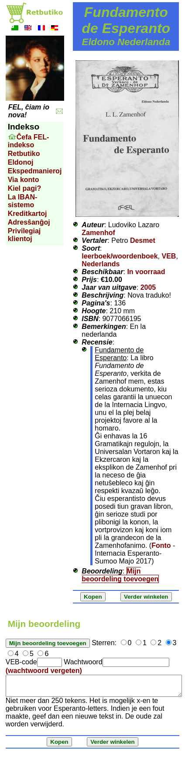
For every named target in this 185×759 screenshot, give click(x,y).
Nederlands (101, 264)
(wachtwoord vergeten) (44, 670)
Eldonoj (21, 162)
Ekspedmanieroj (35, 171)
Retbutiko (24, 153)
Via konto (23, 179)
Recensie (97, 342)
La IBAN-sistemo (23, 201)
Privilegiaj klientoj (24, 234)
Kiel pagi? (24, 188)
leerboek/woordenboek (120, 256)
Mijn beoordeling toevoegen (120, 575)
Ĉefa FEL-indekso (28, 141)
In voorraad (146, 271)
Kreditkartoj (27, 213)
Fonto (161, 545)
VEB (168, 256)
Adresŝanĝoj (29, 222)
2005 (148, 287)
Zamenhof (98, 232)
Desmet (142, 240)
